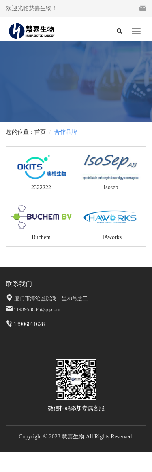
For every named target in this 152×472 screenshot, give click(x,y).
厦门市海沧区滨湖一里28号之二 (51, 298)
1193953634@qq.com (37, 309)
